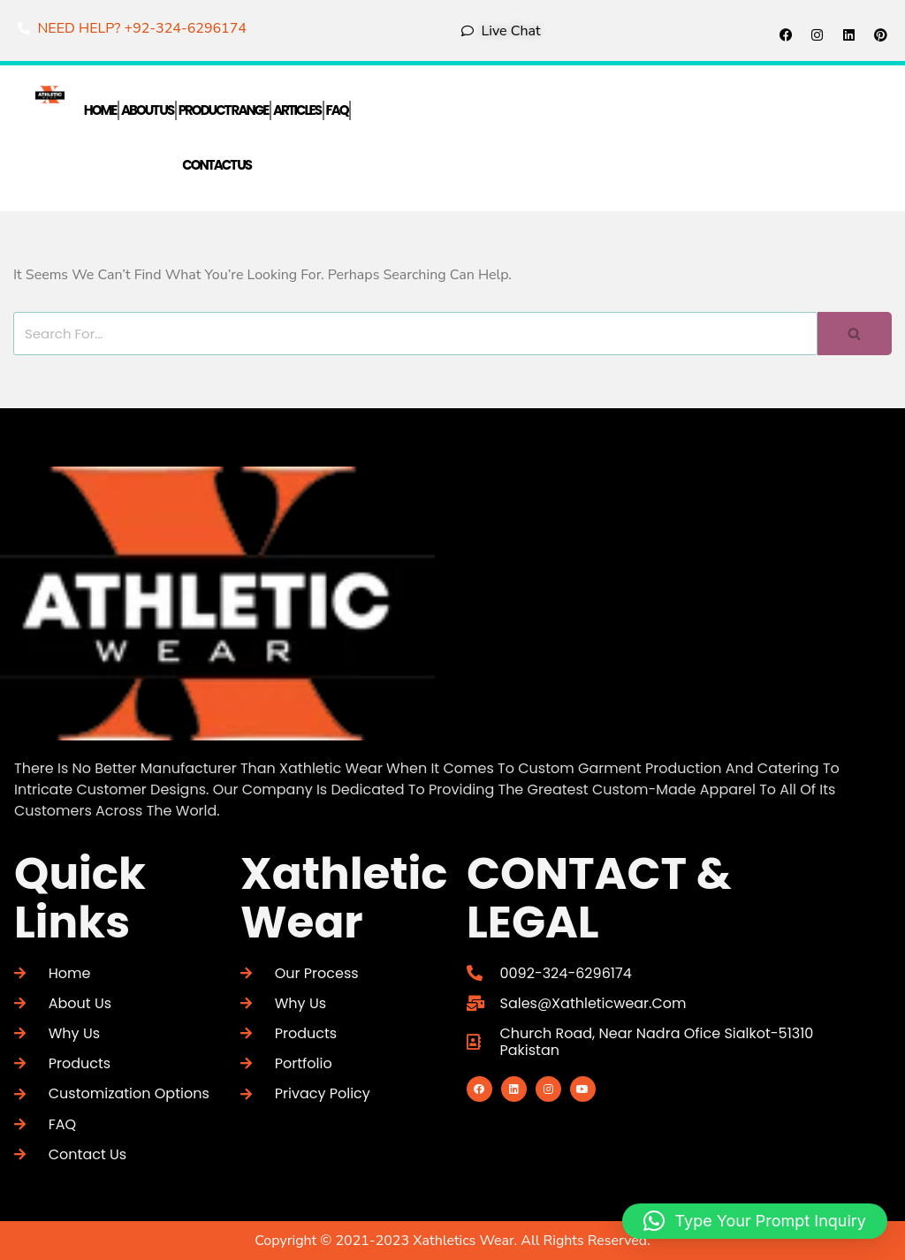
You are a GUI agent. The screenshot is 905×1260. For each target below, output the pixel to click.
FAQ (337, 110)
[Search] (415, 333)
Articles (297, 110)
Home (100, 110)
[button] (754, 1221)
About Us (147, 110)
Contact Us (216, 165)
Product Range (224, 110)
